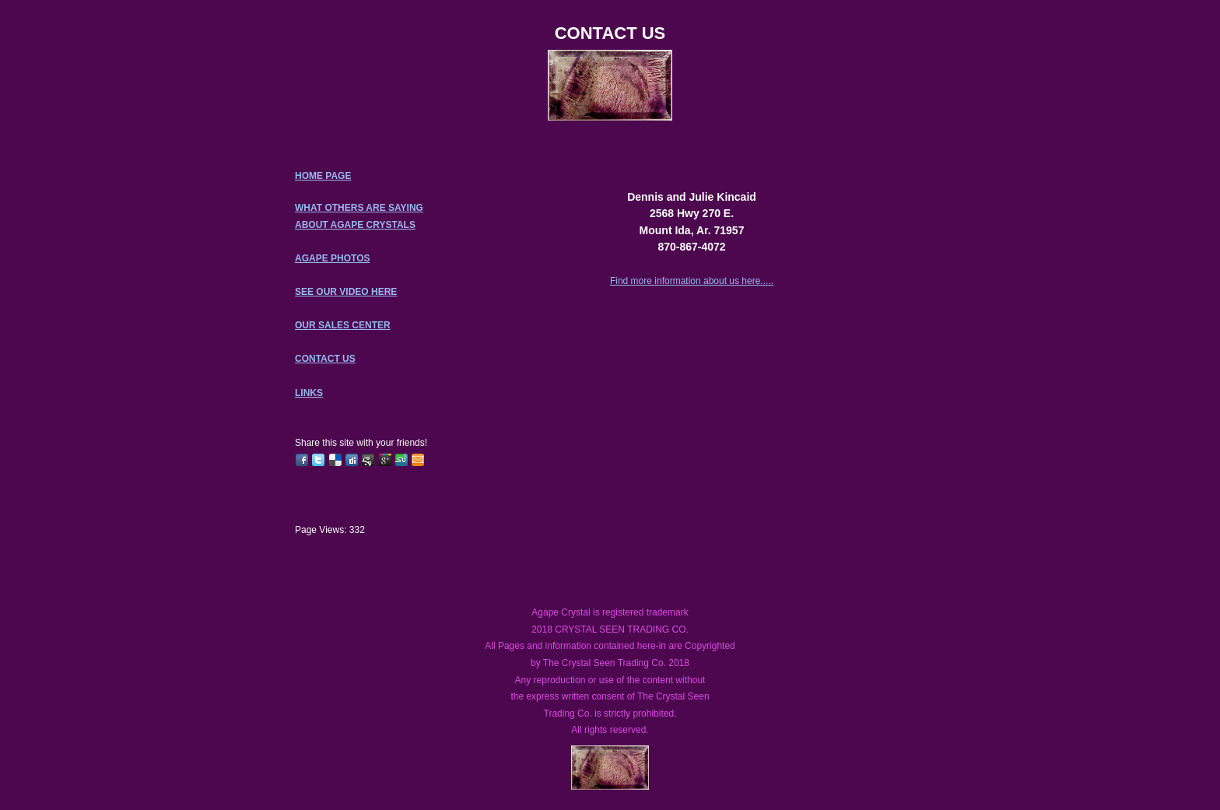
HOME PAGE (323, 175)
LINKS (309, 392)
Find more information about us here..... (691, 280)
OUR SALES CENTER (343, 325)
